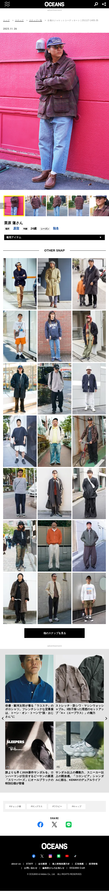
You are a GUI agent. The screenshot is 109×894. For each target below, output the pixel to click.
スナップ (19, 20)
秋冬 (56, 228)
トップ (6, 20)
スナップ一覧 (35, 20)
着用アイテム (13, 237)
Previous (2, 718)
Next (106, 718)
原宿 (16, 228)
